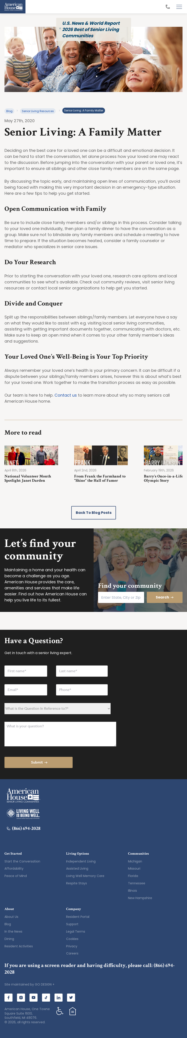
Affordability (13, 868)
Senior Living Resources (38, 111)
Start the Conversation (22, 861)
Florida (133, 876)
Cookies (72, 939)
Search (165, 597)
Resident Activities (18, 946)
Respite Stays (76, 883)
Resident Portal (77, 917)
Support (72, 924)
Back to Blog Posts (93, 512)
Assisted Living (77, 868)
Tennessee (136, 883)
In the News (13, 931)
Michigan (135, 861)
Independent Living (81, 861)
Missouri (134, 868)
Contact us (66, 395)
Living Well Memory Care (85, 876)
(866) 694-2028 (23, 828)
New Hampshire (140, 898)
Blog (9, 111)
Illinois (132, 890)
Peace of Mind (15, 876)
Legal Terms (75, 931)
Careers (72, 953)
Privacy (71, 946)
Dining (9, 939)
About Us (11, 917)
